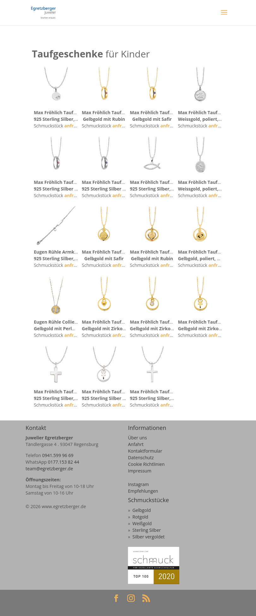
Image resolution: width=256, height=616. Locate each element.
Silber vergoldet (148, 537)
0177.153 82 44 (63, 462)
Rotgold (140, 517)
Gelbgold (141, 510)
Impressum (139, 471)
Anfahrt (135, 444)
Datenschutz (140, 458)
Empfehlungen (143, 491)
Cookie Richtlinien (146, 464)
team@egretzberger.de (49, 469)
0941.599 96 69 (57, 455)
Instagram (138, 484)
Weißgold (142, 523)
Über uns (137, 438)
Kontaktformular (145, 451)
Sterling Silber (146, 530)
